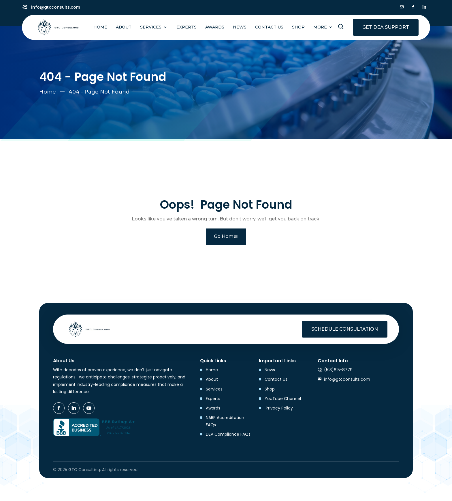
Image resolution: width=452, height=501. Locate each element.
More (320, 27)
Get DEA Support (385, 27)
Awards (214, 27)
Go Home (226, 236)
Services (151, 27)
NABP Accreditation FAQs (225, 421)
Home (100, 27)
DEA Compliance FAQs (228, 434)
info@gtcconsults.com (55, 7)
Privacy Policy (279, 408)
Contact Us (269, 27)
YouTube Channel (283, 398)
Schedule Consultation (344, 329)
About (123, 27)
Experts (186, 27)
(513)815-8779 (338, 370)
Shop (298, 27)
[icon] (402, 7)
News (239, 27)
